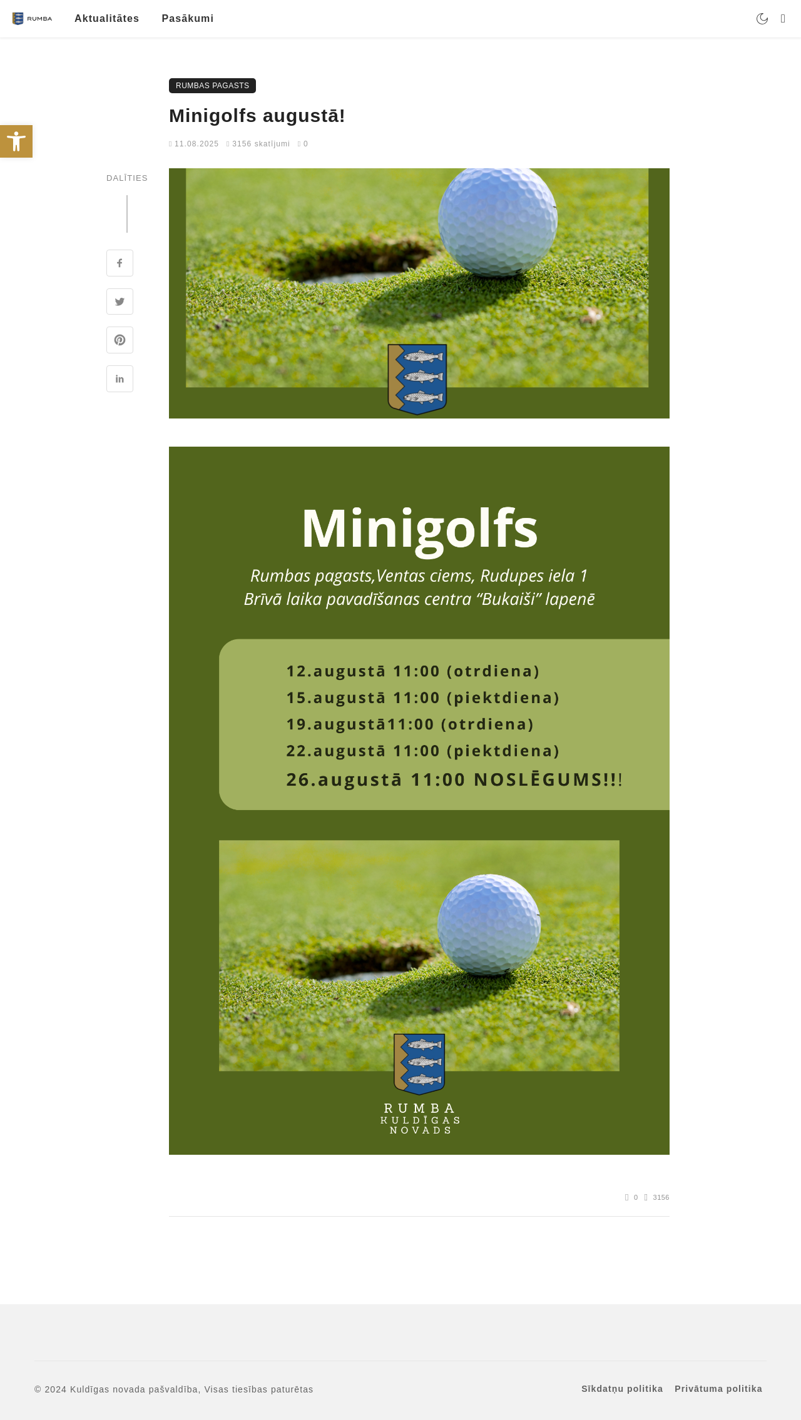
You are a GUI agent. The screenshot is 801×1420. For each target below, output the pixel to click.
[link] (16, 141)
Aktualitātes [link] (107, 18)
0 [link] (303, 143)
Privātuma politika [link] (718, 1389)
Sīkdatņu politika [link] (622, 1389)
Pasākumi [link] (187, 18)
